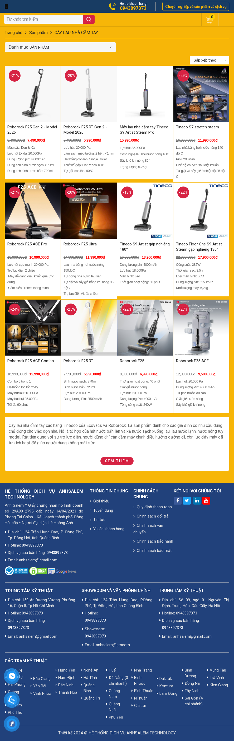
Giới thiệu (99, 501)
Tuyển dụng (101, 510)
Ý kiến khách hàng (107, 528)
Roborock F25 (132, 360)
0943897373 (133, 8)
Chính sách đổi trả (150, 516)
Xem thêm (117, 461)
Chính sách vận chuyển (148, 528)
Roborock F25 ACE (192, 360)
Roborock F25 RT (78, 360)
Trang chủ (13, 32)
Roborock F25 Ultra (80, 244)
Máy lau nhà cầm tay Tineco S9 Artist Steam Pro (144, 130)
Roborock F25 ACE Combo (30, 360)
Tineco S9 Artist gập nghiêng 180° (145, 247)
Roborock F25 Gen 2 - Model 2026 (32, 130)
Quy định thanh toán (152, 507)
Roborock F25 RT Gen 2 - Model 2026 (85, 130)
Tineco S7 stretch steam (197, 127)
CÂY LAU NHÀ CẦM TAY (76, 32)
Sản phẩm (38, 32)
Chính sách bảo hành (153, 541)
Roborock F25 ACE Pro (27, 244)
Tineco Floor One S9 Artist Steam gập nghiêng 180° (199, 247)
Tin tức (97, 519)
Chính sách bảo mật (152, 550)
